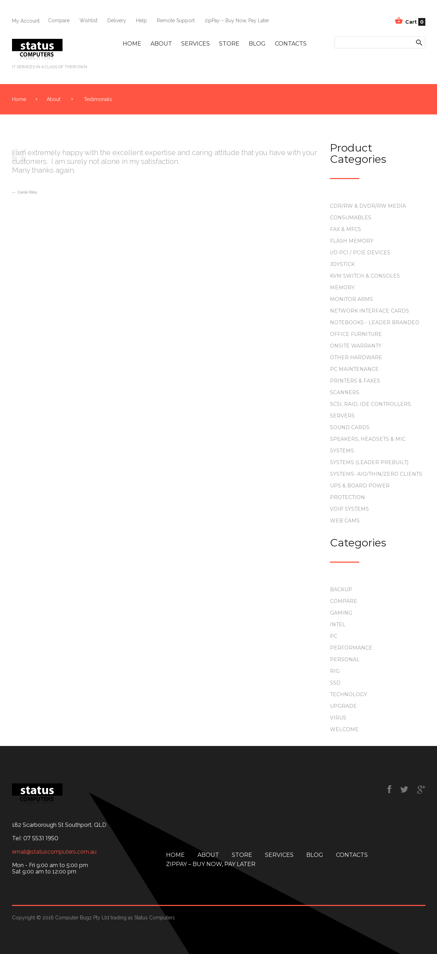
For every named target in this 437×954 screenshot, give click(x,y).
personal (345, 659)
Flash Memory (351, 241)
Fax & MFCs (345, 229)
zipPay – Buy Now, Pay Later (237, 20)
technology (348, 694)
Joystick (342, 264)
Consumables (350, 217)
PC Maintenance (354, 369)
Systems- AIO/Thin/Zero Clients (376, 474)
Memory (342, 287)
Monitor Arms (351, 299)
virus (338, 718)
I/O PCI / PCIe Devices (360, 252)
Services (195, 43)
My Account (26, 21)
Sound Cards (350, 427)
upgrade (343, 706)
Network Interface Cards (369, 311)
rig (334, 671)
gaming (341, 613)
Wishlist (88, 20)
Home (132, 43)
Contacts (291, 43)
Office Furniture (356, 334)
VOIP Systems (349, 509)
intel (338, 624)
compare (343, 601)
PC (333, 636)
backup (341, 589)
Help (141, 20)
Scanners (344, 392)
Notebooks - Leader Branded (374, 322)
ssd (335, 683)
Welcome (344, 729)
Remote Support (176, 20)
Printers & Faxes (355, 381)
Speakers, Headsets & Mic (368, 439)
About (161, 43)
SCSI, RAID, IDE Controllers (370, 404)
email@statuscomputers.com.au (54, 852)
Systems (342, 451)
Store (229, 43)
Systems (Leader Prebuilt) (369, 462)
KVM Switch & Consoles (365, 276)
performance (351, 648)
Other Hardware (356, 357)
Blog (257, 43)
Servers (342, 416)
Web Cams (345, 520)
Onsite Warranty (356, 346)
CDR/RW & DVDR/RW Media (368, 206)
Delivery (116, 20)
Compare (59, 20)
